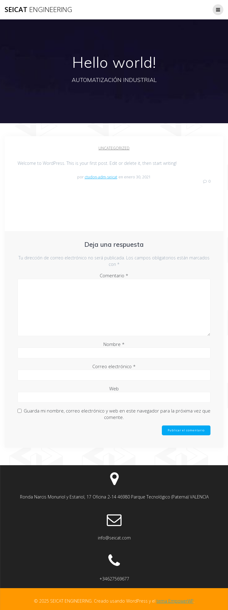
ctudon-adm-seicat (101, 177)
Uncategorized (114, 148)
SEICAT (38, 9)
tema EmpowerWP (175, 601)
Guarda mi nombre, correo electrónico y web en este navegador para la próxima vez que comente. (117, 414)
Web (114, 388)
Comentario (114, 275)
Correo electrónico (114, 366)
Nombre (114, 344)
